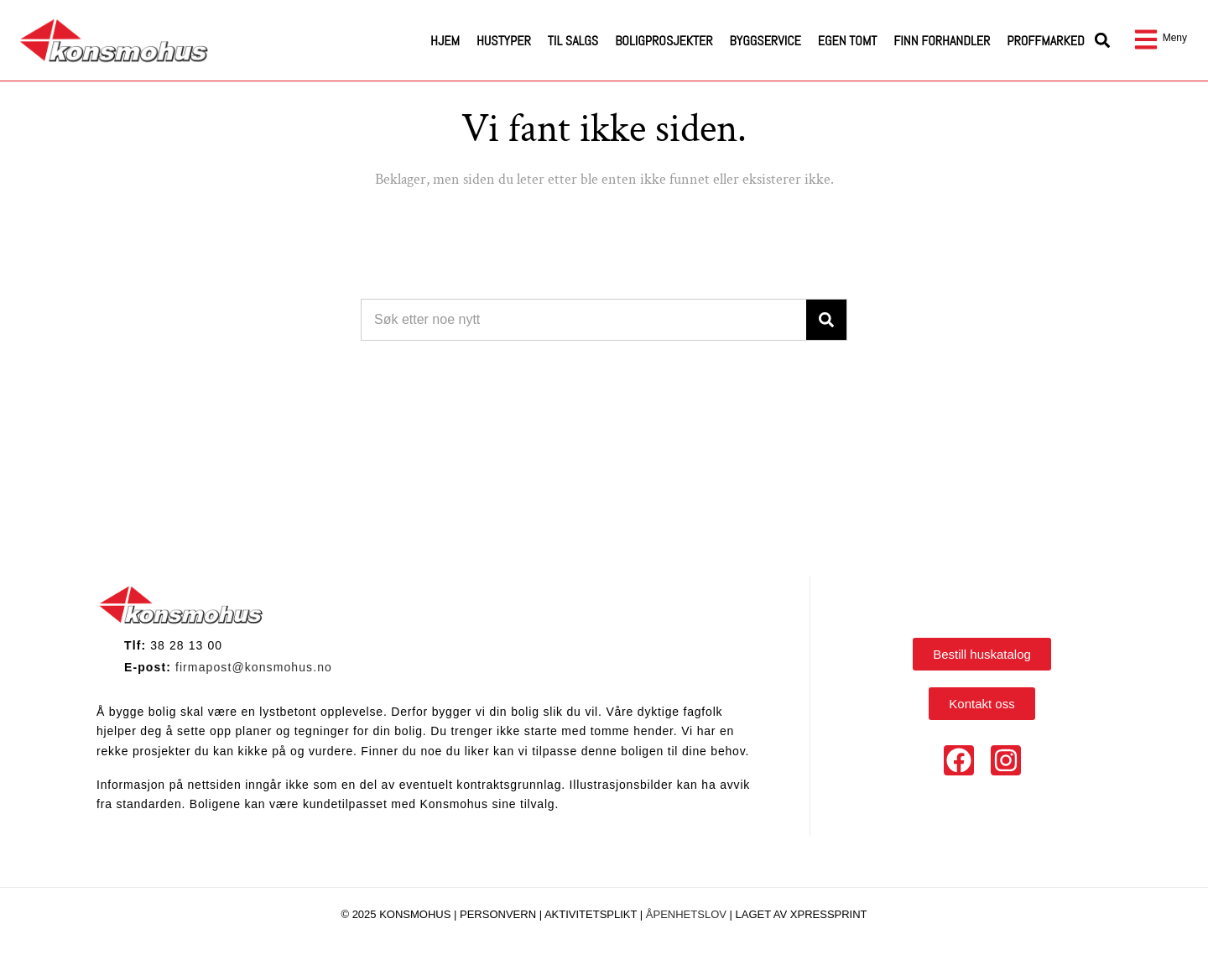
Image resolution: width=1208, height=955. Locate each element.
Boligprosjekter (663, 41)
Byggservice (765, 41)
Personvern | (502, 914)
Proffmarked (1045, 41)
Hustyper (503, 41)
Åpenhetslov (686, 914)
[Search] (826, 320)
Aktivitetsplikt (592, 914)
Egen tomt (847, 41)
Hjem (445, 41)
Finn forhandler (941, 41)
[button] (1103, 41)
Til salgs (573, 41)
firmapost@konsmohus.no (253, 667)
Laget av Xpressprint (801, 914)
